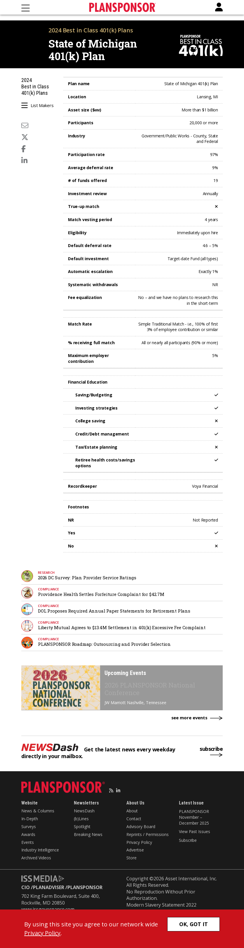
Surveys (28, 826)
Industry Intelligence (40, 850)
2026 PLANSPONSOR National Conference (149, 689)
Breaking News (88, 834)
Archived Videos (36, 857)
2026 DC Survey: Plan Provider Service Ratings (87, 577)
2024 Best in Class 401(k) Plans (90, 30)
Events (27, 842)
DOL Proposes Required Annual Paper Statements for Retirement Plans (114, 611)
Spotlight (82, 826)
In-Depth (29, 818)
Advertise (135, 850)
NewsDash (84, 811)
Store (131, 857)
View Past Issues (194, 831)
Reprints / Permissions (147, 834)
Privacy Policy (139, 842)
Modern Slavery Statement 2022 (161, 905)
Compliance (48, 589)
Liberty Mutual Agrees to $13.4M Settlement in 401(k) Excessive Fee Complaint (121, 627)
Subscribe (188, 840)
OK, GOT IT (193, 924)
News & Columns (37, 811)
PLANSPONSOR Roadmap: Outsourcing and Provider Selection (104, 644)
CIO (25, 887)
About (132, 811)
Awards (28, 834)
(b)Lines (81, 818)
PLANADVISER (48, 887)
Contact (133, 818)
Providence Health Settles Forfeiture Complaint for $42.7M (101, 594)
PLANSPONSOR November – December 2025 (194, 817)
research (46, 572)
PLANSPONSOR (84, 887)
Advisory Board (140, 826)
